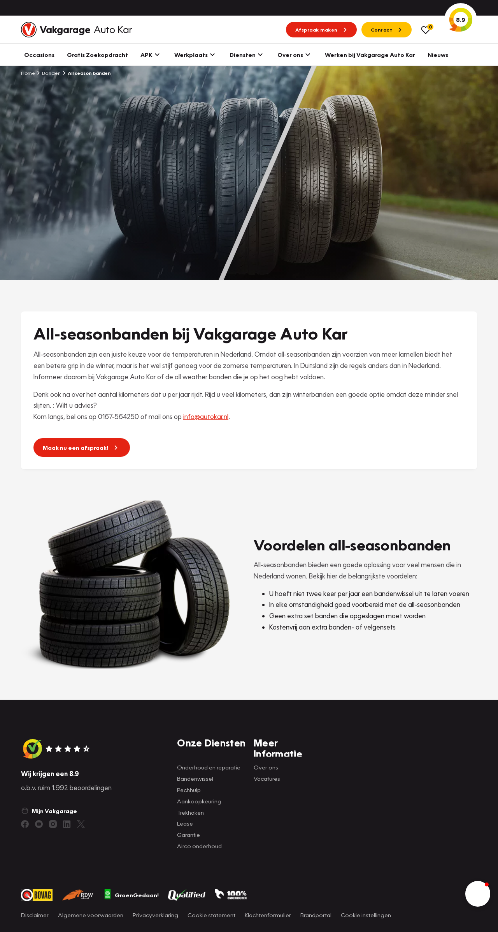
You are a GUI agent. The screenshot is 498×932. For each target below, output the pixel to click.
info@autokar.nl (205, 416)
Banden (49, 73)
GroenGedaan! (131, 895)
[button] (477, 894)
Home (28, 73)
